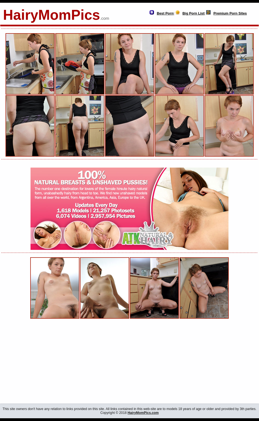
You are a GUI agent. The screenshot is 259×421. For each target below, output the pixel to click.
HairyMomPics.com (143, 413)
